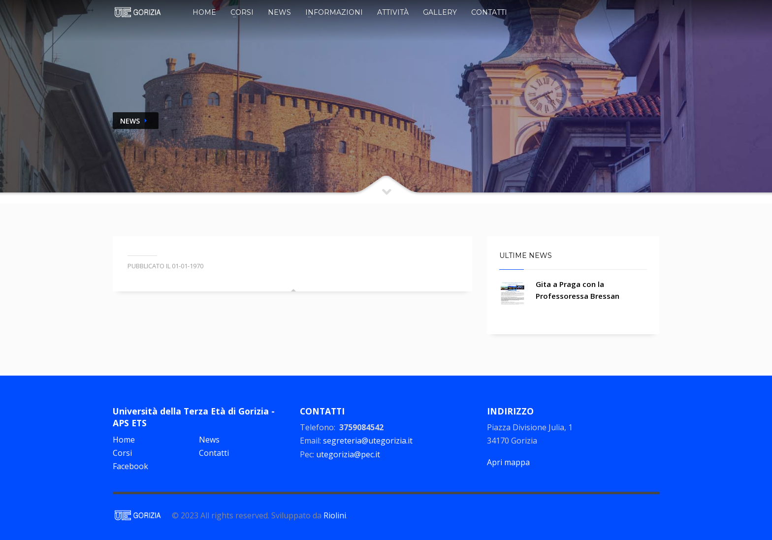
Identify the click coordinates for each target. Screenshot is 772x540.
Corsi (242, 12)
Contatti (489, 12)
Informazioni (334, 12)
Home (204, 12)
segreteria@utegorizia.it (368, 440)
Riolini (334, 515)
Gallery (440, 12)
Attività (393, 12)
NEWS (130, 121)
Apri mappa (508, 462)
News (279, 12)
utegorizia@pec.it (348, 454)
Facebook (130, 466)
